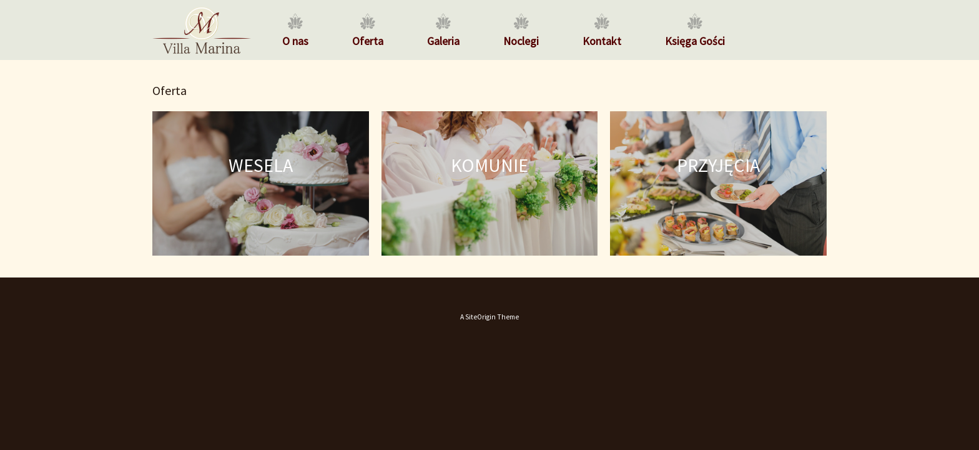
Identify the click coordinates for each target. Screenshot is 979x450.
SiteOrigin (480, 316)
